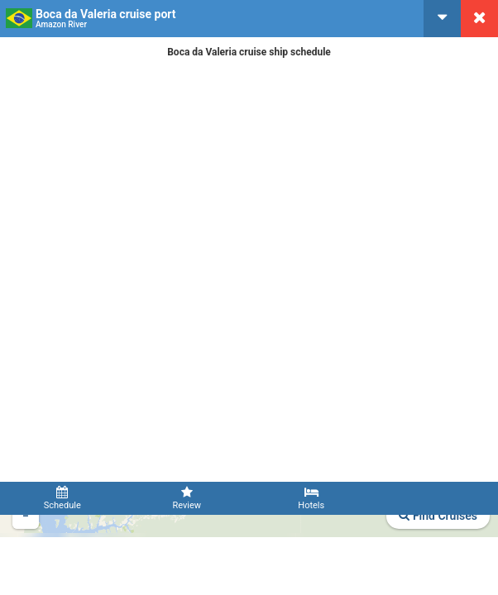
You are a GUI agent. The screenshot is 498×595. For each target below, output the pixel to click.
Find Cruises (438, 515)
